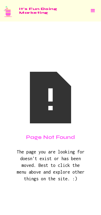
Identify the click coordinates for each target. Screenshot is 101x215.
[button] (93, 11)
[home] (28, 11)
